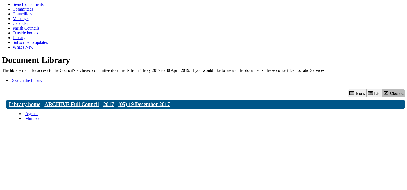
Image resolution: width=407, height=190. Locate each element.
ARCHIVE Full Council (71, 104)
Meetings (21, 18)
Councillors (23, 14)
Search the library (27, 80)
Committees (23, 9)
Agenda (31, 113)
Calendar (20, 23)
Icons (357, 93)
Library (19, 37)
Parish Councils (26, 28)
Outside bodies (25, 33)
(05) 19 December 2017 (144, 104)
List (374, 93)
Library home (24, 104)
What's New (23, 47)
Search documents (28, 4)
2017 (108, 104)
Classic (394, 93)
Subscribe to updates (30, 42)
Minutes (32, 118)
